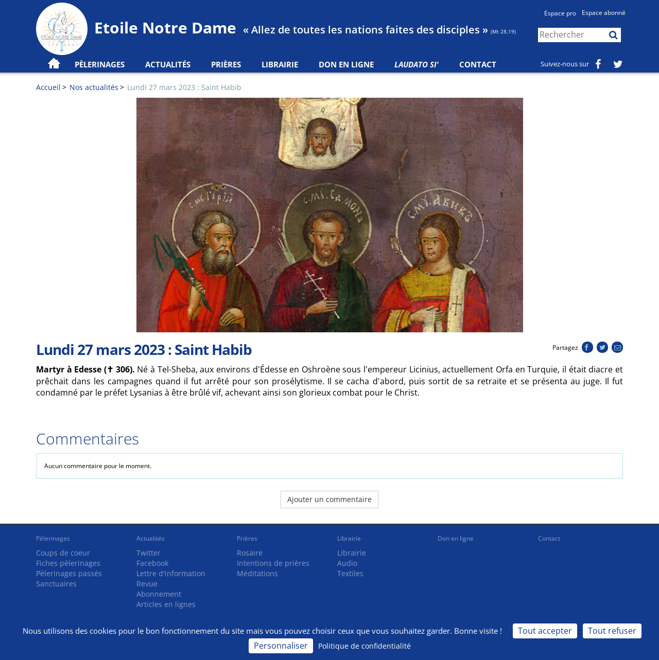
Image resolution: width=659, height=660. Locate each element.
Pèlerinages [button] (100, 64)
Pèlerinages (53, 538)
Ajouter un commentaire (329, 499)
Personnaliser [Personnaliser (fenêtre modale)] (281, 645)
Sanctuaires (56, 583)
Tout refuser (612, 630)
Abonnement (158, 594)
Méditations (257, 573)
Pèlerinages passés (69, 573)
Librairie (280, 64)
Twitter (148, 553)
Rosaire (250, 553)
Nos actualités (94, 87)
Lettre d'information (170, 573)
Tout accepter (545, 630)
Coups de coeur (63, 553)
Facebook (152, 563)
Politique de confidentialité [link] (364, 646)
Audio (347, 563)
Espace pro (560, 13)
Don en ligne (346, 64)
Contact (477, 64)
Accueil (48, 87)
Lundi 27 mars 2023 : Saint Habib (184, 87)
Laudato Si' (416, 64)
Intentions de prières (273, 563)
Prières (226, 64)
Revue (147, 583)
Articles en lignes (166, 604)
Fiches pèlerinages (68, 563)
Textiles (350, 573)
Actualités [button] (167, 64)
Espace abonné (604, 12)
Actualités (150, 538)
